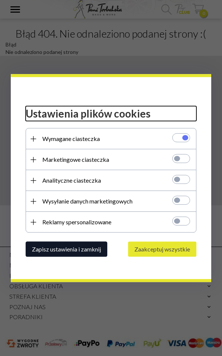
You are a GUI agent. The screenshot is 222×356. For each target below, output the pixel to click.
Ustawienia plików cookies (88, 114)
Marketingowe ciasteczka (75, 159)
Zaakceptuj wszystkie (162, 249)
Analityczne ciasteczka (71, 180)
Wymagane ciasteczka (71, 138)
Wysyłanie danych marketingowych (87, 201)
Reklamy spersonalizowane (76, 221)
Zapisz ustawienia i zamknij (66, 249)
